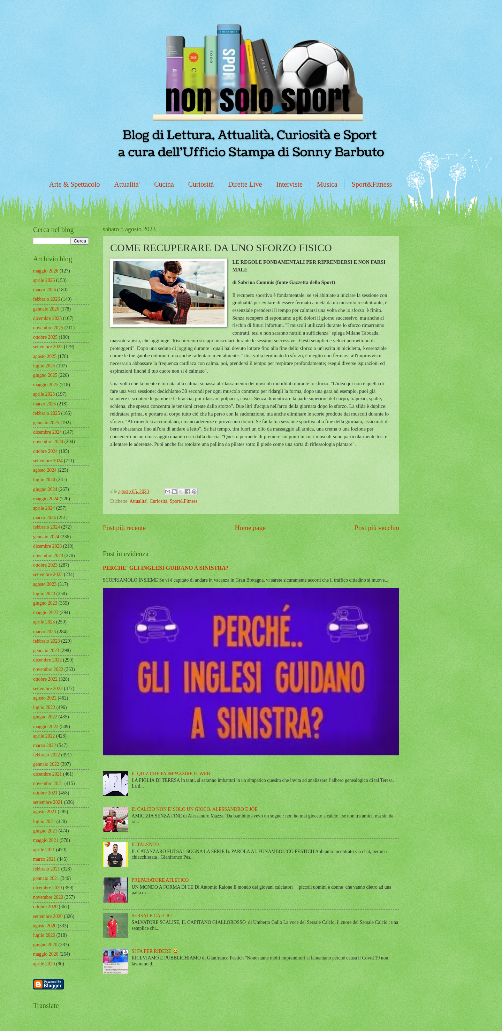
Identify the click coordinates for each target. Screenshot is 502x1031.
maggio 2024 (45, 498)
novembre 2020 (48, 897)
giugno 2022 (45, 716)
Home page (250, 527)
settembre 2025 (48, 346)
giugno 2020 (45, 944)
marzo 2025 (44, 403)
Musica (327, 184)
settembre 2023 (48, 574)
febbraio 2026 (46, 299)
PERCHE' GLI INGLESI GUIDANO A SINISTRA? (166, 568)
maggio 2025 (45, 384)
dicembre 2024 (47, 432)
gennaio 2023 (46, 650)
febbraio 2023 (46, 641)
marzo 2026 (44, 289)
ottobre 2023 (45, 565)
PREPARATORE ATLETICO (160, 880)
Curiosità (201, 184)
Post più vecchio (377, 527)
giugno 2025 (45, 375)
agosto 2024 (44, 470)
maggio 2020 (45, 954)
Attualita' (127, 184)
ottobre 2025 (45, 337)
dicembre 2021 (47, 774)
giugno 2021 (45, 831)
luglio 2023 (44, 593)
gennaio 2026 (46, 309)
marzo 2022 (44, 745)
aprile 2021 (44, 849)
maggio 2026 (45, 271)
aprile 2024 (44, 508)
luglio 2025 (44, 365)
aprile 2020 (44, 963)
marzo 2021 (44, 859)
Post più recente (124, 527)
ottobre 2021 (45, 792)
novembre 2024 (48, 441)
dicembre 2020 (47, 887)
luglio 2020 (44, 935)
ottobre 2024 (45, 451)
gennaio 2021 (46, 878)
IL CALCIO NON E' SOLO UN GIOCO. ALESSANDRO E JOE (195, 809)
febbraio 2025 (46, 413)
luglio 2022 (44, 707)
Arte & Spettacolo (74, 184)
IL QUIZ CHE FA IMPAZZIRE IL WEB (171, 773)
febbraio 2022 (46, 754)
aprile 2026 (44, 280)
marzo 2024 (44, 517)
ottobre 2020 (45, 906)
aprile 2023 (44, 622)
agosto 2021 (44, 811)
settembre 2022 (48, 688)
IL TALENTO (145, 844)
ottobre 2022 (45, 679)
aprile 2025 (44, 394)
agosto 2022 (44, 698)
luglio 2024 (44, 479)
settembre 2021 (48, 802)
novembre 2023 (48, 555)
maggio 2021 (45, 840)
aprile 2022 (44, 736)
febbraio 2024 (46, 527)
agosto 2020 (44, 925)
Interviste (289, 184)
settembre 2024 (48, 460)
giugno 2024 (45, 489)
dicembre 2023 (47, 546)
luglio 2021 (44, 821)
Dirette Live (245, 184)
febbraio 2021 (46, 869)
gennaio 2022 (46, 764)
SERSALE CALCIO (152, 915)
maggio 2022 (45, 726)
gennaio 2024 (46, 536)
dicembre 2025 (47, 318)
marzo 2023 (44, 631)
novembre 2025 (48, 327)
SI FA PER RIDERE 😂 (155, 951)
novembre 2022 (48, 669)
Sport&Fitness (372, 184)
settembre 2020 (48, 916)
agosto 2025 (44, 356)
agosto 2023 (44, 584)
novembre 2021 (48, 783)
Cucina (164, 184)
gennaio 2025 (46, 422)
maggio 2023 (45, 612)
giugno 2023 (45, 603)
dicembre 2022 (47, 660)
